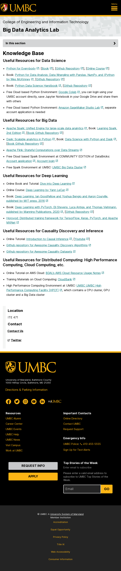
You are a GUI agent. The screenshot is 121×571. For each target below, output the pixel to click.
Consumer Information (60, 559)
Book (45, 68)
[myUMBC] (54, 401)
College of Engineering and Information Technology (46, 22)
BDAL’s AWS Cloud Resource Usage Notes (73, 273)
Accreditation (60, 522)
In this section (61, 43)
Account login (46, 161)
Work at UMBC (14, 450)
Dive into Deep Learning (55, 183)
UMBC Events (14, 429)
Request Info (33, 466)
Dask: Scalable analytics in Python (28, 139)
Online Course (96, 68)
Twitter (16, 341)
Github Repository (68, 68)
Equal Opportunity (60, 529)
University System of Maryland (67, 514)
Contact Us (15, 331)
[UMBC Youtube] (34, 401)
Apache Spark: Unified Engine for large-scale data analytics (44, 128)
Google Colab (67, 92)
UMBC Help (12, 434)
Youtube (80, 239)
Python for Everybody (21, 68)
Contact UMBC (72, 423)
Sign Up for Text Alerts (76, 449)
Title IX (60, 544)
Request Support (73, 429)
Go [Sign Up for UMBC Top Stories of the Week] (106, 489)
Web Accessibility (60, 551)
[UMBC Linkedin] (42, 401)
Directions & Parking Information (26, 389)
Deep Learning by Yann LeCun (45, 190)
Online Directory (72, 418)
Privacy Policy (60, 537)
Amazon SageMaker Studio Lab (79, 107)
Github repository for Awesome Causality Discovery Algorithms (47, 245)
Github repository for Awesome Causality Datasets (39, 251)
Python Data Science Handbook (36, 85)
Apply (33, 476)
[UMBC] (18, 8)
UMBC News (13, 439)
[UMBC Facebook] (8, 401)
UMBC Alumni (13, 418)
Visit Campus (13, 445)
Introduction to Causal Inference (47, 239)
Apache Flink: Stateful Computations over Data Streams (42, 150)
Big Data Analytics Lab (31, 30)
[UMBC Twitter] (17, 401)
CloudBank (65, 279)
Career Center (14, 423)
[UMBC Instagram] (25, 401)
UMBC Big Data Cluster (67, 167)
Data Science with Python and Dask (89, 139)
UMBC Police (70, 443)
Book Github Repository (43, 133)
